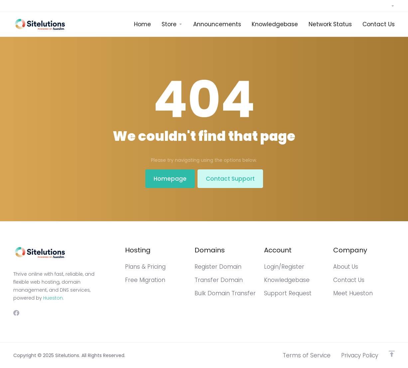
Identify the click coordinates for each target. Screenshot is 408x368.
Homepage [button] (170, 179)
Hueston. (53, 298)
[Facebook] (16, 313)
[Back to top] (391, 353)
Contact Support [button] (230, 179)
